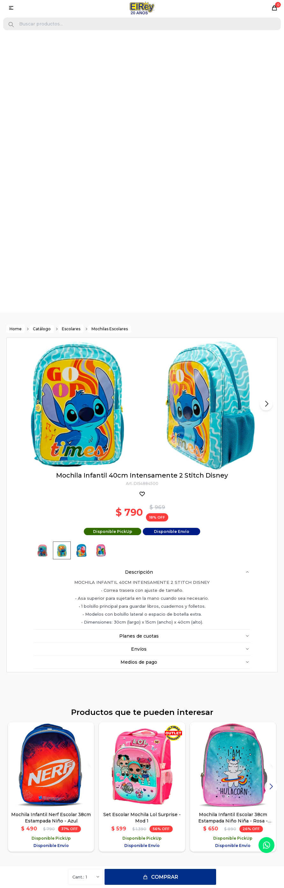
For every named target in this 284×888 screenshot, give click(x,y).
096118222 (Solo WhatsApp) (145, 757)
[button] (11, 24)
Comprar (164, 877)
